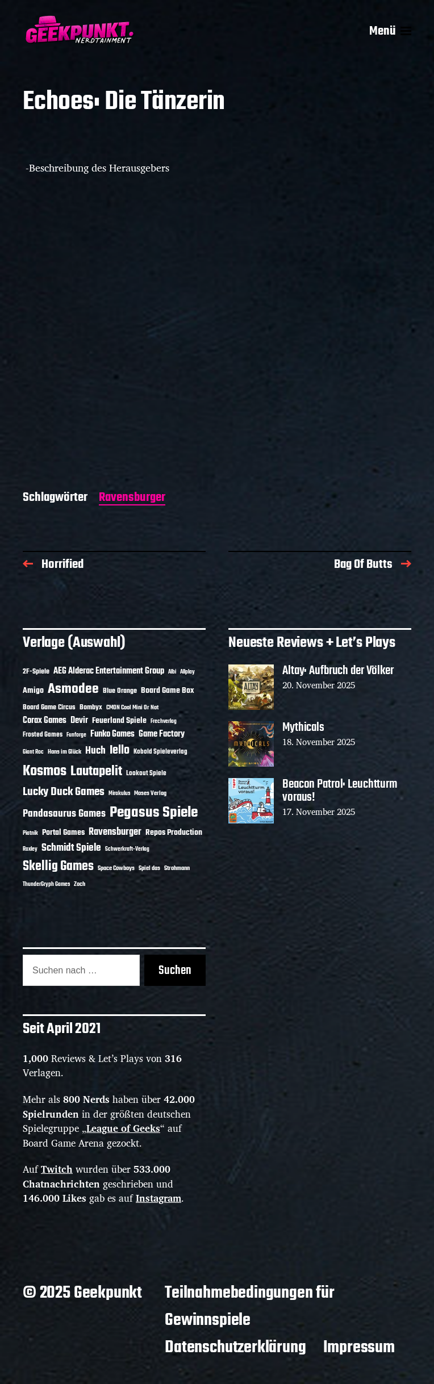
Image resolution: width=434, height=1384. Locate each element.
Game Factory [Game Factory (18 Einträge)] (162, 734)
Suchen (174, 970)
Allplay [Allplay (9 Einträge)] (187, 672)
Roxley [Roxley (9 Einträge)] (30, 849)
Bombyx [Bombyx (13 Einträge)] (91, 707)
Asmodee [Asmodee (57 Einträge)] (73, 689)
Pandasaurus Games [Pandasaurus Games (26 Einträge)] (64, 814)
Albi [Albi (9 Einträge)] (172, 672)
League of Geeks (123, 1128)
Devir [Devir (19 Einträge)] (79, 720)
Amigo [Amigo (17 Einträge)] (33, 690)
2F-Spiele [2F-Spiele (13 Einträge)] (36, 672)
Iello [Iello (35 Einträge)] (120, 750)
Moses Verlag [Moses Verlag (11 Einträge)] (150, 793)
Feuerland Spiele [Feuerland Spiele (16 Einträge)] (119, 720)
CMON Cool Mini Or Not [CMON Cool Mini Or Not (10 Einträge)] (132, 707)
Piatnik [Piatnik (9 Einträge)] (30, 833)
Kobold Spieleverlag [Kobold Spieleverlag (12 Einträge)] (160, 752)
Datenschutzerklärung (235, 1348)
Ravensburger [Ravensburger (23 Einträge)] (115, 832)
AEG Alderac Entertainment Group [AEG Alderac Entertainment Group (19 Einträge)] (108, 671)
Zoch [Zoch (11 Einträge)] (79, 884)
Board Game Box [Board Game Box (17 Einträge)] (167, 690)
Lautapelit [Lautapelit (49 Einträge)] (96, 772)
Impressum (359, 1348)
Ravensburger (132, 498)
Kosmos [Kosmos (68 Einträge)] (44, 771)
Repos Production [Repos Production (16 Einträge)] (173, 832)
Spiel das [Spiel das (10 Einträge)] (149, 868)
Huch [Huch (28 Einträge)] (95, 750)
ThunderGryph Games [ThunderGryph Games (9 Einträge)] (46, 884)
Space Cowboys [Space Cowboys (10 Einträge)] (116, 868)
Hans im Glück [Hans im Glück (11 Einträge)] (64, 752)
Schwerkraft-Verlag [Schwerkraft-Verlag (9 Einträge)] (127, 849)
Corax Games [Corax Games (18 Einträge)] (44, 720)
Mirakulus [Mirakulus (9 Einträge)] (119, 793)
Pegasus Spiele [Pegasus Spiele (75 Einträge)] (154, 813)
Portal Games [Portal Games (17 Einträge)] (63, 832)
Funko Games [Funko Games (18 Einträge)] (112, 734)
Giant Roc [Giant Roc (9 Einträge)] (33, 752)
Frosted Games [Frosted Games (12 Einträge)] (42, 735)
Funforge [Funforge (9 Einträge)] (76, 735)
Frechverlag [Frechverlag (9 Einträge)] (164, 721)
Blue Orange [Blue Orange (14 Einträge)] (120, 691)
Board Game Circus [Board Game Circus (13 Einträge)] (49, 707)
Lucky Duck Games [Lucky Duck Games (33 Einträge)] (64, 792)
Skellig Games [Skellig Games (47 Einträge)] (58, 866)
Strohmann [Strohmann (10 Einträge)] (177, 868)
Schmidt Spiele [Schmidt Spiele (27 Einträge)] (71, 848)
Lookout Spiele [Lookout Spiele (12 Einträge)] (146, 773)
